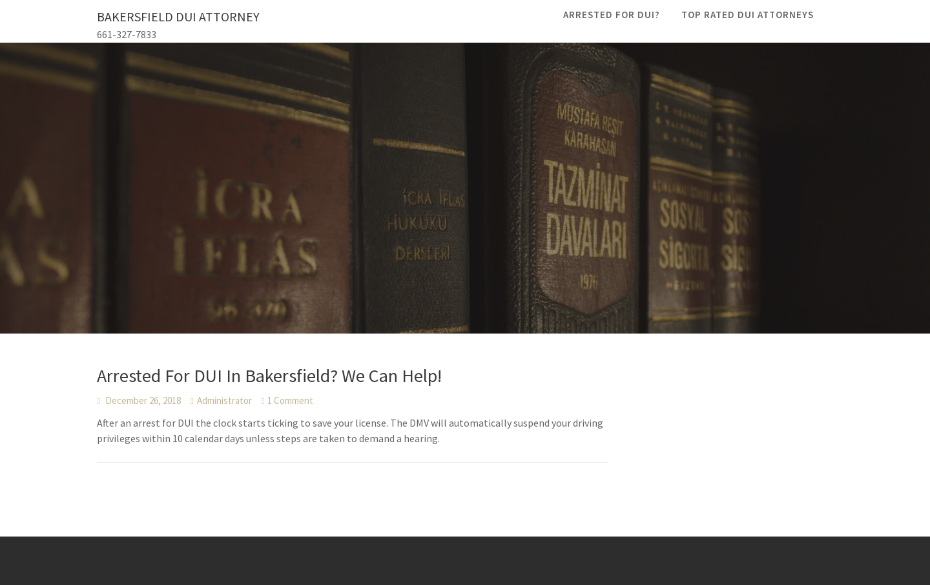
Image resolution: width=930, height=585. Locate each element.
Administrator (224, 400)
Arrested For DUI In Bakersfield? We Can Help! (269, 375)
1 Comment (290, 400)
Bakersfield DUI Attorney (178, 16)
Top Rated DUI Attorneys (747, 14)
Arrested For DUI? (611, 14)
